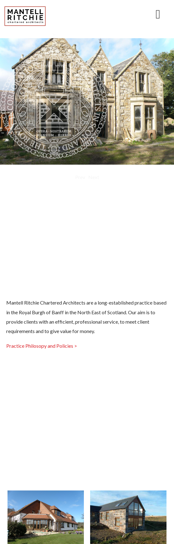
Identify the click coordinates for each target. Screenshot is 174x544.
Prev (80, 177)
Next (93, 177)
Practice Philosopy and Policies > (41, 346)
